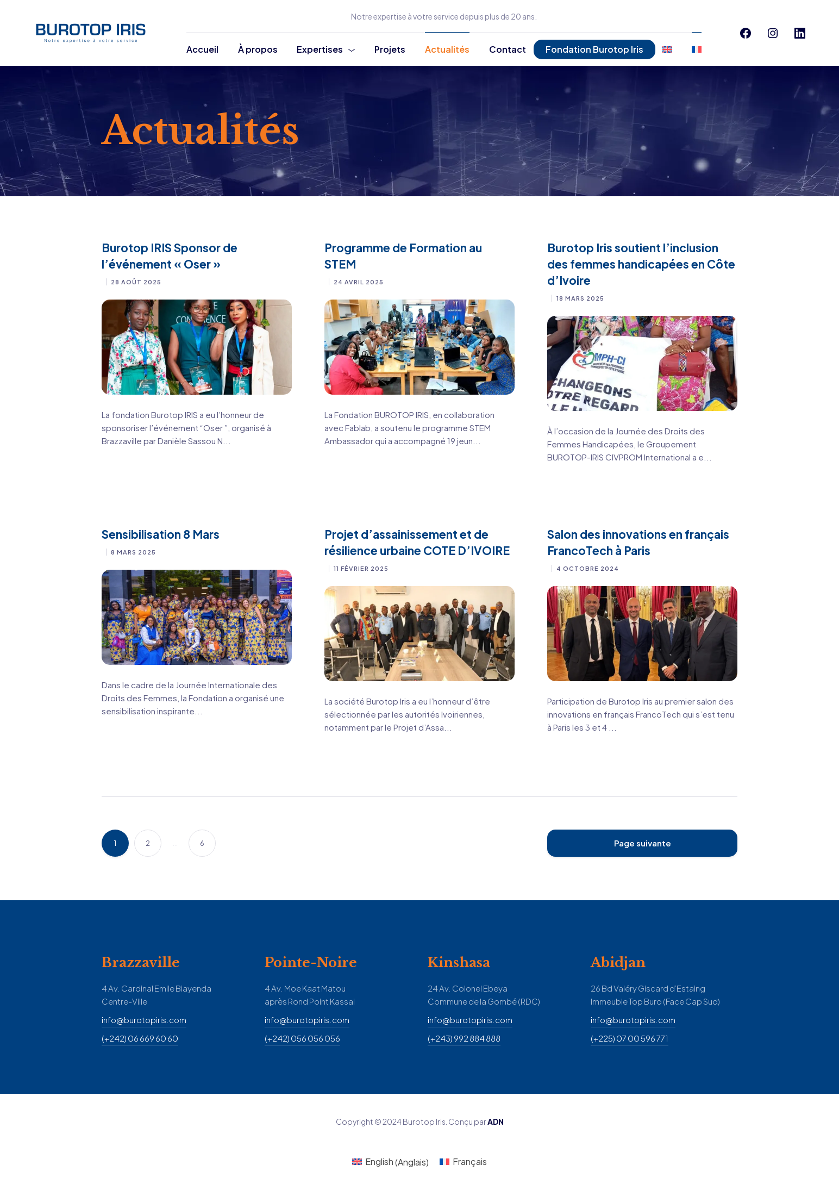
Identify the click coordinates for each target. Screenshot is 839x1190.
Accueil (202, 49)
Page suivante (642, 843)
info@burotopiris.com (144, 1019)
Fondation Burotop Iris (594, 49)
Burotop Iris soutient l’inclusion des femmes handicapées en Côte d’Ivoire (641, 264)
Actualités (447, 49)
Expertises (320, 49)
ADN (495, 1121)
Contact (507, 49)
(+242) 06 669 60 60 (140, 1038)
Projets (389, 49)
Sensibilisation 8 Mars (161, 534)
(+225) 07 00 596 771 (629, 1038)
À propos (258, 49)
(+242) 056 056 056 (302, 1038)
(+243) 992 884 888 (464, 1038)
